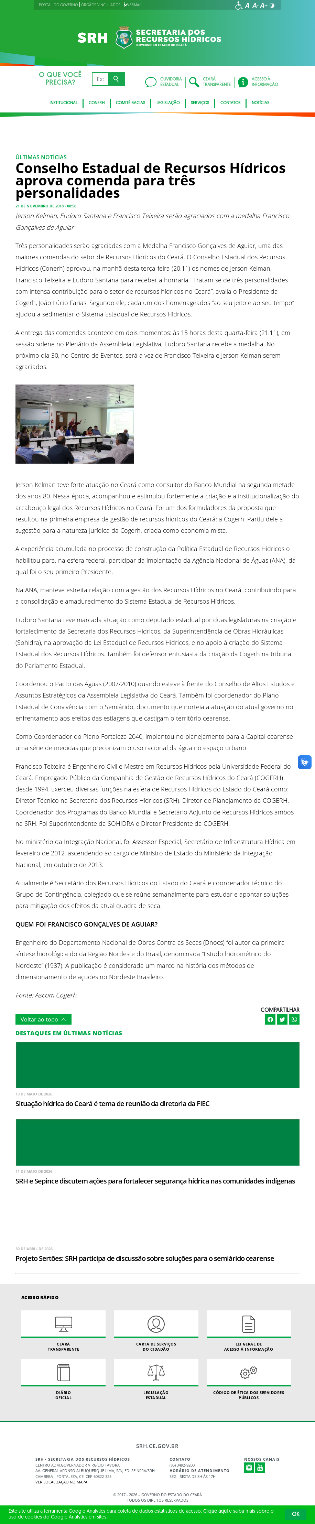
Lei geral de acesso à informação (249, 1331)
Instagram (249, 1467)
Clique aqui (215, 1511)
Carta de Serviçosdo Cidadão (156, 1331)
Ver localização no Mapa (61, 1481)
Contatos (230, 103)
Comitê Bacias (130, 103)
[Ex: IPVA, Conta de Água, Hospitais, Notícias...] (100, 79)
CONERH (97, 103)
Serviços (200, 103)
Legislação (168, 103)
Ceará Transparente (63, 1331)
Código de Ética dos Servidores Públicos (249, 1379)
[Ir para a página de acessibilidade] (239, 5)
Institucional (63, 103)
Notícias (260, 103)
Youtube (260, 1467)
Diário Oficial (63, 1379)
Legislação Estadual (156, 1379)
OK (296, 1514)
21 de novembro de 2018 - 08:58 (45, 205)
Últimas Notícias (41, 157)
